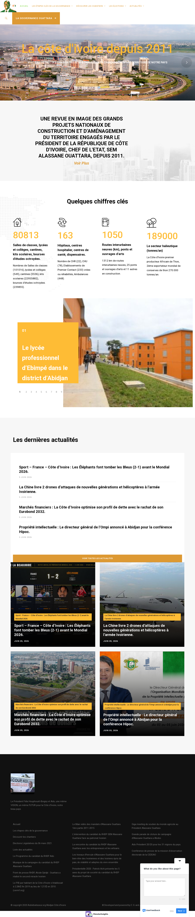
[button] (19, 409)
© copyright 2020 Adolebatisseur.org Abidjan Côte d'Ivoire (38, 905)
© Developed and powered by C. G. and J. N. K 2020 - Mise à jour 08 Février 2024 (140, 905)
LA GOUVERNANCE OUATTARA (36, 18)
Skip (172, 911)
